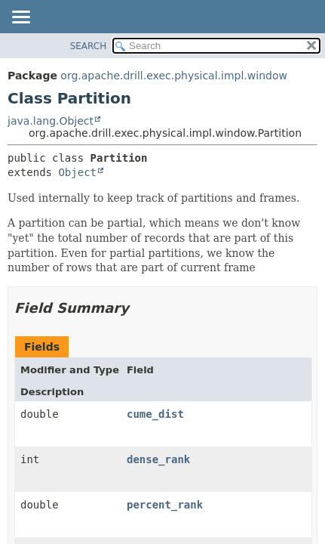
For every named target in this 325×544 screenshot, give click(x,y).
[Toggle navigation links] (20, 18)
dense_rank (158, 459)
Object (77, 172)
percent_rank (165, 505)
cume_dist (155, 414)
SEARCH (88, 46)
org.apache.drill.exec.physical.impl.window (173, 76)
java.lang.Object (51, 121)
